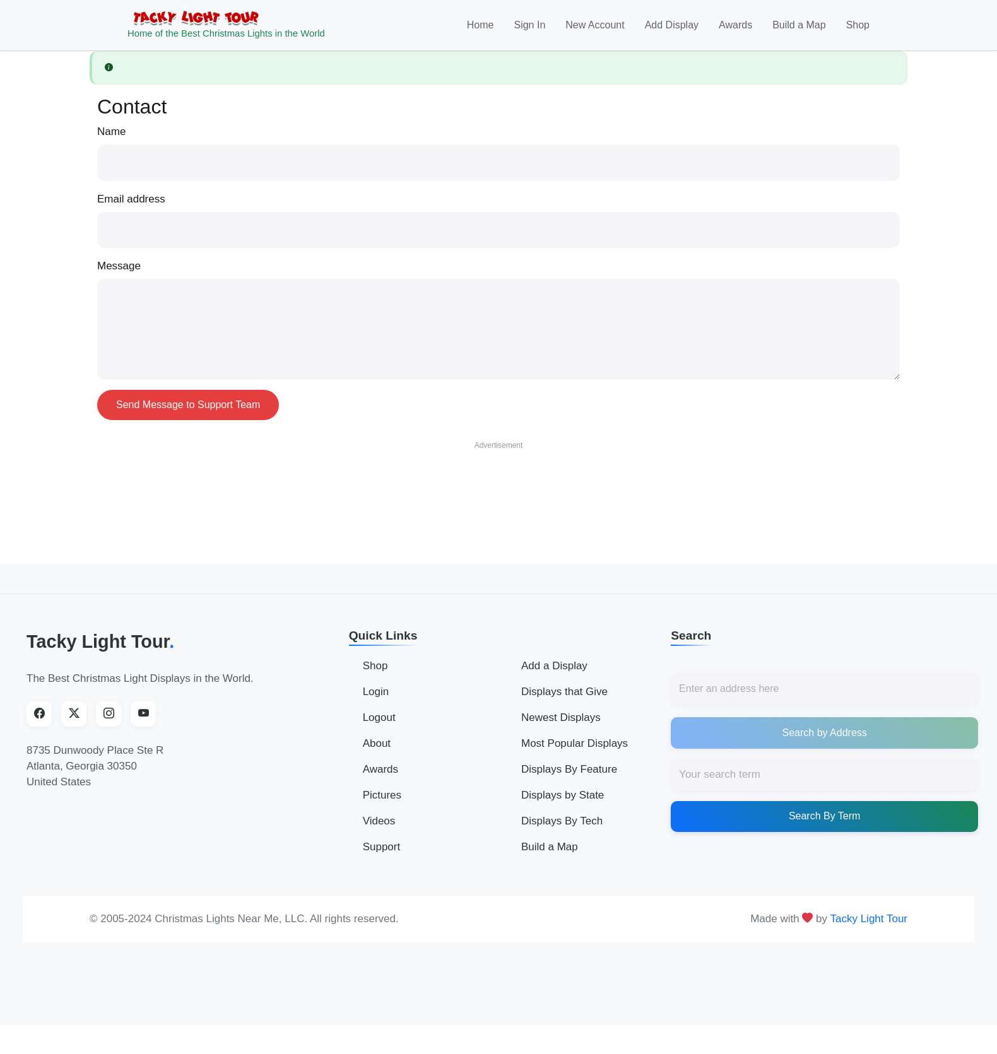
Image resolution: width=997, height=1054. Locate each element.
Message (119, 274)
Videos (379, 830)
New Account (594, 29)
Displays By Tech (562, 830)
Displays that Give (564, 700)
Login (376, 700)
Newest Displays (561, 726)
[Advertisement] (498, 493)
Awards (735, 29)
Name (111, 140)
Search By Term (825, 824)
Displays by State (562, 804)
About (377, 752)
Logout (379, 726)
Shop (858, 29)
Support (382, 856)
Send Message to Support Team (188, 412)
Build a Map (799, 29)
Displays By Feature (569, 778)
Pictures (382, 804)
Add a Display (554, 675)
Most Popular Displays (574, 752)
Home (480, 29)
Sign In (529, 29)
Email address (131, 207)
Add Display (672, 29)
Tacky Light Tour (100, 650)
